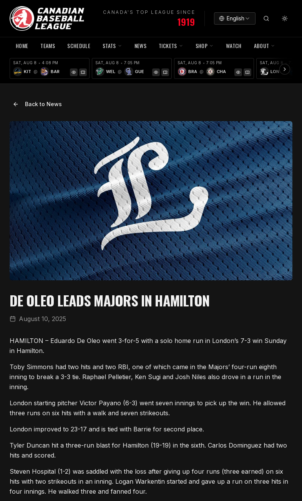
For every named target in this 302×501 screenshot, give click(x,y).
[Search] (266, 18)
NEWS (140, 46)
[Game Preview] (74, 72)
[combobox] (235, 18)
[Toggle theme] (284, 18)
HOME (22, 46)
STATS (112, 46)
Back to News (37, 104)
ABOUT (264, 46)
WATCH (234, 46)
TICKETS (171, 46)
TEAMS (47, 46)
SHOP (205, 46)
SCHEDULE (78, 46)
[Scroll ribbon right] (284, 69)
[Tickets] (83, 72)
